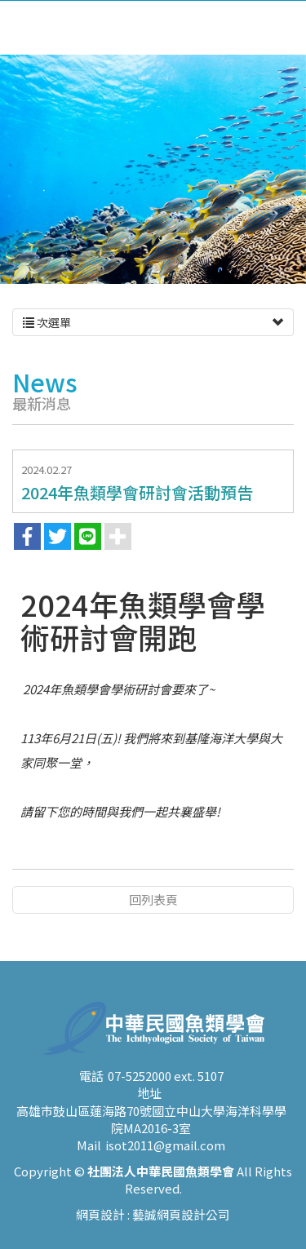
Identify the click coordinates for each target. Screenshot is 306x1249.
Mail (89, 1162)
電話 (91, 1092)
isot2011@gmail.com (165, 1162)
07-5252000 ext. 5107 (166, 1092)
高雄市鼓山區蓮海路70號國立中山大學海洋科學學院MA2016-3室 (151, 1136)
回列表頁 (153, 899)
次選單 (153, 322)
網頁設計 (100, 1231)
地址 (149, 1109)
